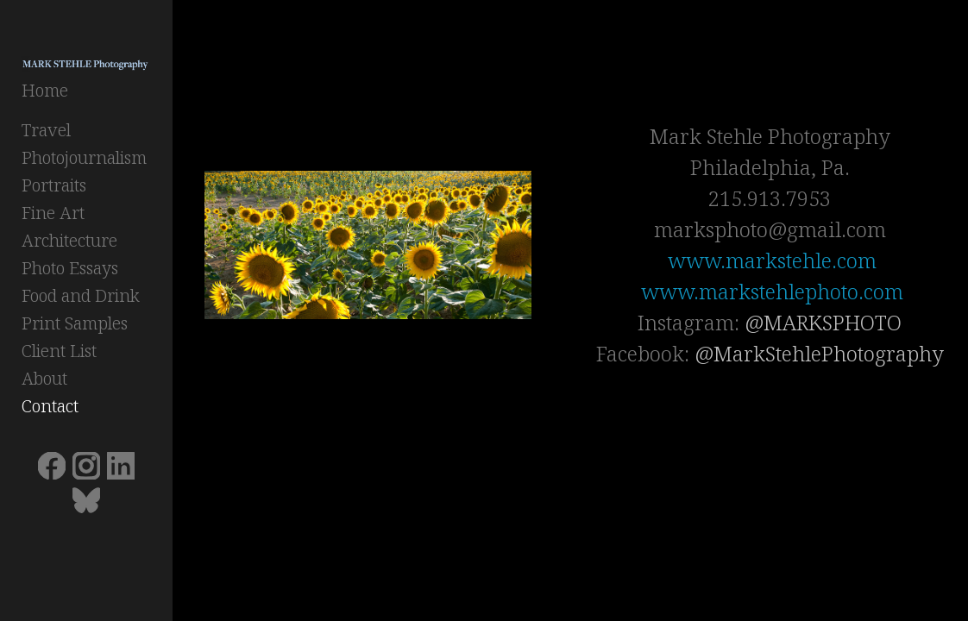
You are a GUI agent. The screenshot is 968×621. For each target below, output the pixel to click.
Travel (46, 132)
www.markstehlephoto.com (777, 291)
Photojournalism (84, 160)
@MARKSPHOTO (828, 322)
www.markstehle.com (777, 260)
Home (45, 92)
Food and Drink (81, 298)
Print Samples (75, 325)
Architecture (69, 242)
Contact (50, 408)
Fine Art (53, 215)
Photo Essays (70, 270)
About (44, 380)
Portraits (54, 187)
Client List (59, 353)
